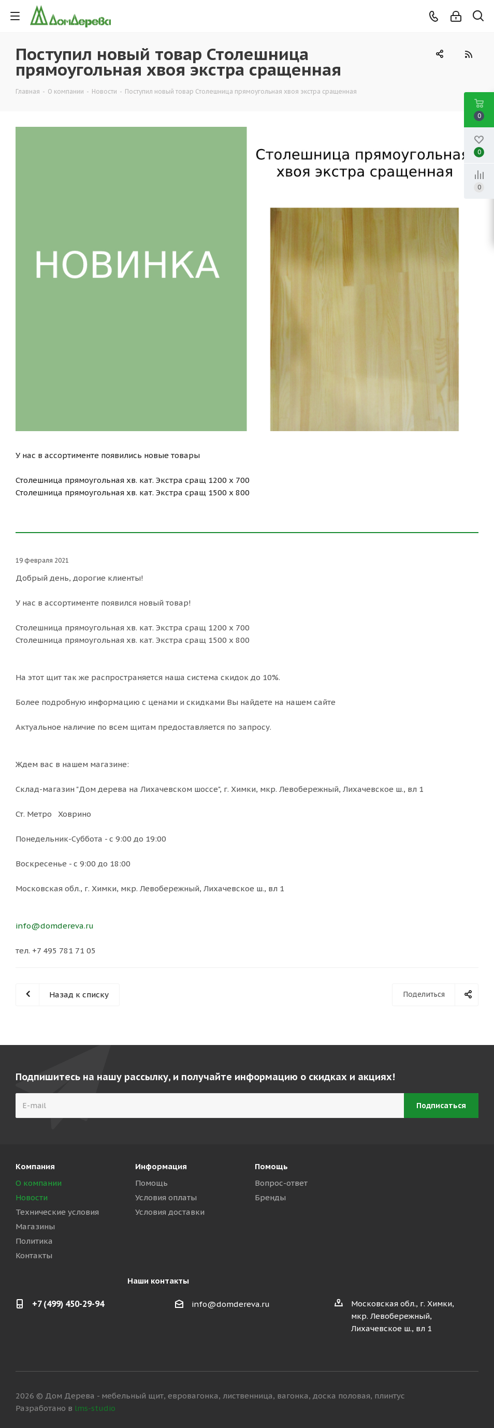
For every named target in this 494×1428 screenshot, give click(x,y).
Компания (35, 1166)
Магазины (35, 1226)
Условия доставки (170, 1212)
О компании (39, 1183)
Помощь (151, 1183)
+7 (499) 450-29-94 (68, 1304)
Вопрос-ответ (281, 1183)
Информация (161, 1166)
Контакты (34, 1255)
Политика (34, 1241)
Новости (32, 1197)
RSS (468, 54)
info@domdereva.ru (55, 926)
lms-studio (95, 1408)
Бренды (270, 1197)
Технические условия (57, 1212)
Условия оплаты (166, 1197)
